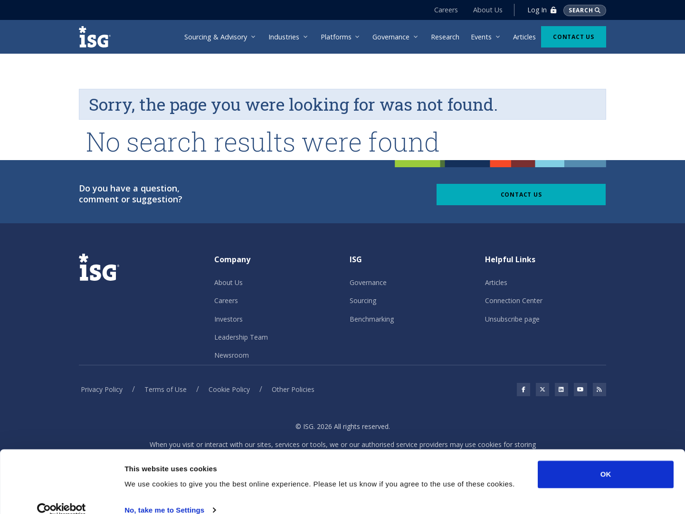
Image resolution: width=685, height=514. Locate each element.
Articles (496, 282)
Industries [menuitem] (283, 36)
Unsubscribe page (512, 319)
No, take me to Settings (164, 495)
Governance (368, 282)
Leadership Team (241, 337)
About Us (486, 9)
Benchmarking (372, 319)
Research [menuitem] (445, 36)
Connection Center (513, 300)
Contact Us (573, 37)
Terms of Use (165, 389)
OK (605, 460)
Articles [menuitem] (524, 36)
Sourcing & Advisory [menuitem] (215, 36)
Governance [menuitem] (390, 36)
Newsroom (231, 355)
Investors (228, 319)
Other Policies (293, 389)
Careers (445, 9)
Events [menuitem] (481, 36)
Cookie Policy (229, 389)
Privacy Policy (102, 389)
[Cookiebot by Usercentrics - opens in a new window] (61, 495)
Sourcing (363, 300)
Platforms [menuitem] (336, 36)
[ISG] (98, 37)
